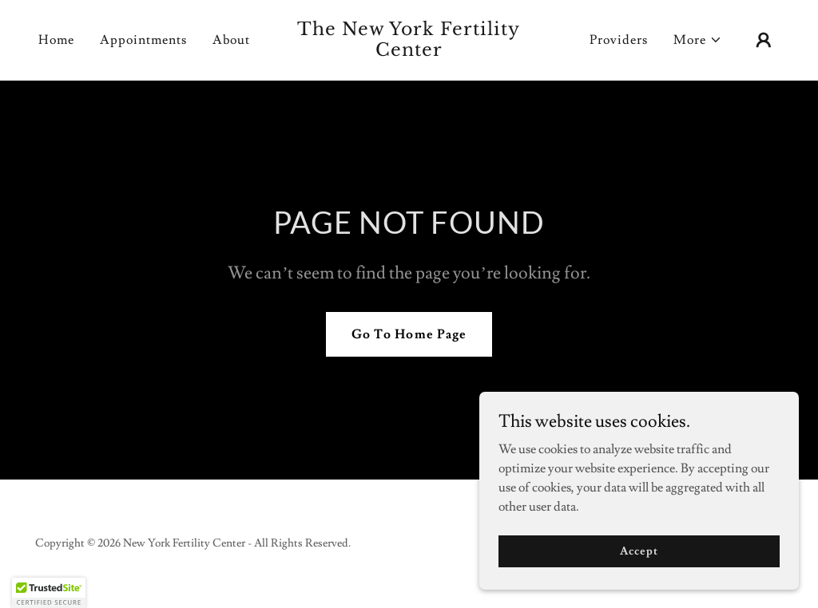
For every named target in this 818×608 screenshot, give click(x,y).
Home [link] (56, 40)
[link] (408, 52)
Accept (638, 550)
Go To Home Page (408, 334)
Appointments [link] (143, 40)
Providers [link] (619, 40)
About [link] (231, 40)
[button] (697, 39)
